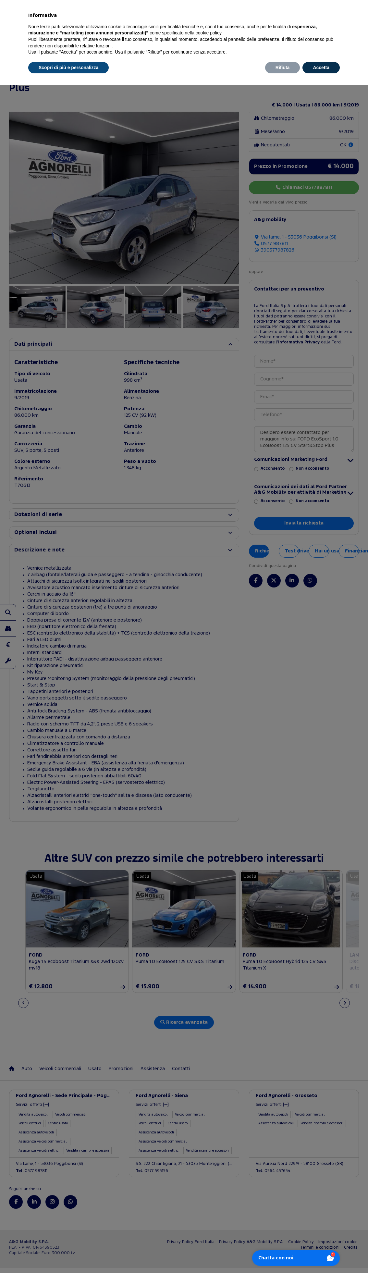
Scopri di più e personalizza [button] (68, 67)
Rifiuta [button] (283, 67)
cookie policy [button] (208, 32)
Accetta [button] (321, 67)
